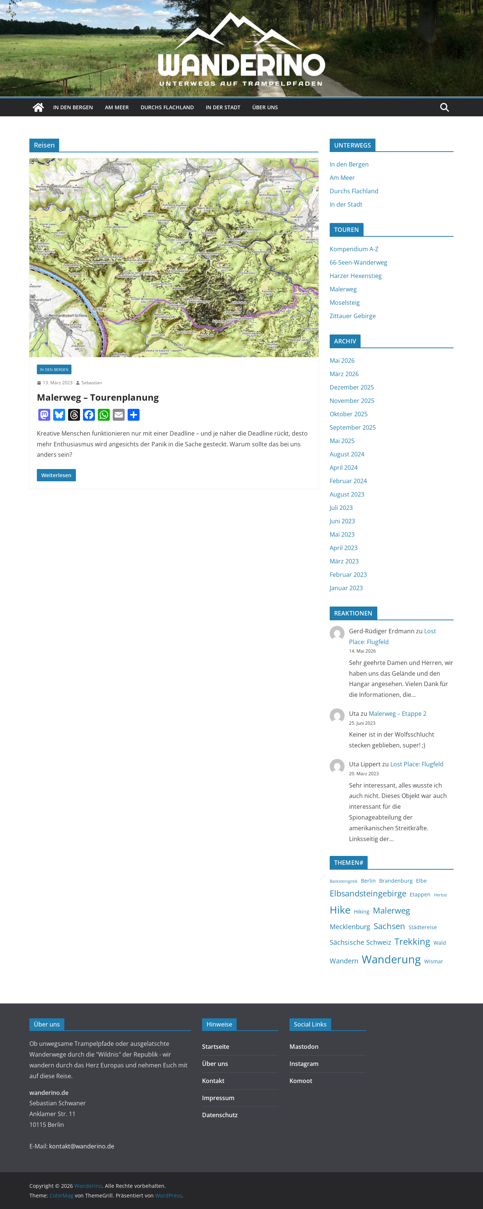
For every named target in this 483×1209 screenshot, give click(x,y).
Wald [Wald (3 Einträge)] (440, 942)
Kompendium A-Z (354, 249)
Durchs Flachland (167, 107)
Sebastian (91, 382)
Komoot (301, 1081)
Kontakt (213, 1081)
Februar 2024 (348, 481)
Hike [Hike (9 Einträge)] (340, 910)
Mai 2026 (342, 360)
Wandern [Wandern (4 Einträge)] (344, 960)
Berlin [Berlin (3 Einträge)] (368, 880)
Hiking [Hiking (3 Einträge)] (362, 911)
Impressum (218, 1098)
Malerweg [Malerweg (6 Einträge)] (391, 910)
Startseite (215, 1046)
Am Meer (117, 107)
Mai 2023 (342, 534)
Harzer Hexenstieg (356, 276)
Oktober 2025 (349, 414)
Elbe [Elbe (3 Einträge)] (421, 880)
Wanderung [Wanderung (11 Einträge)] (391, 959)
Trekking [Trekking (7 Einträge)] (412, 941)
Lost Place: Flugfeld (417, 764)
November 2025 (352, 401)
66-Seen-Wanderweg (358, 262)
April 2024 (344, 467)
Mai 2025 (342, 441)
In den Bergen (73, 107)
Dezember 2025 (352, 387)
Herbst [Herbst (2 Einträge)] (440, 895)
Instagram (304, 1064)
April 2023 (344, 548)
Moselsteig (345, 302)
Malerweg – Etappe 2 (397, 713)
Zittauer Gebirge (353, 316)
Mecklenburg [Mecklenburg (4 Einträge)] (350, 926)
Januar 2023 (346, 588)
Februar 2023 (348, 574)
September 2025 (353, 427)
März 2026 (344, 374)
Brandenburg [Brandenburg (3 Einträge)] (396, 880)
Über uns (265, 107)
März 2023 (344, 561)
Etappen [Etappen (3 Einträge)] (420, 894)
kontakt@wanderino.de (81, 1146)
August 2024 (347, 454)
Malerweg (343, 289)
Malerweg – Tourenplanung (98, 397)
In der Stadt (223, 107)
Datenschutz (220, 1115)
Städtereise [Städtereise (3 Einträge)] (423, 927)
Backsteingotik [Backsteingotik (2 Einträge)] (344, 881)
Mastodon (304, 1046)
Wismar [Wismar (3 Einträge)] (433, 961)
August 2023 (347, 494)
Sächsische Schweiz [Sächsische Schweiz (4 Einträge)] (360, 942)
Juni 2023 (342, 521)
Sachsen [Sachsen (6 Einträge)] (389, 925)
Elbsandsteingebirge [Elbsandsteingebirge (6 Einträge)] (368, 893)
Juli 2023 (341, 508)
